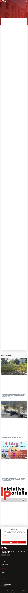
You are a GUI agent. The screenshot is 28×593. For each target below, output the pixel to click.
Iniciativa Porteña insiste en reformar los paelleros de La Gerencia (12, 437)
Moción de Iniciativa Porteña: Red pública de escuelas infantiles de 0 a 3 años (14, 521)
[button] (26, 2)
